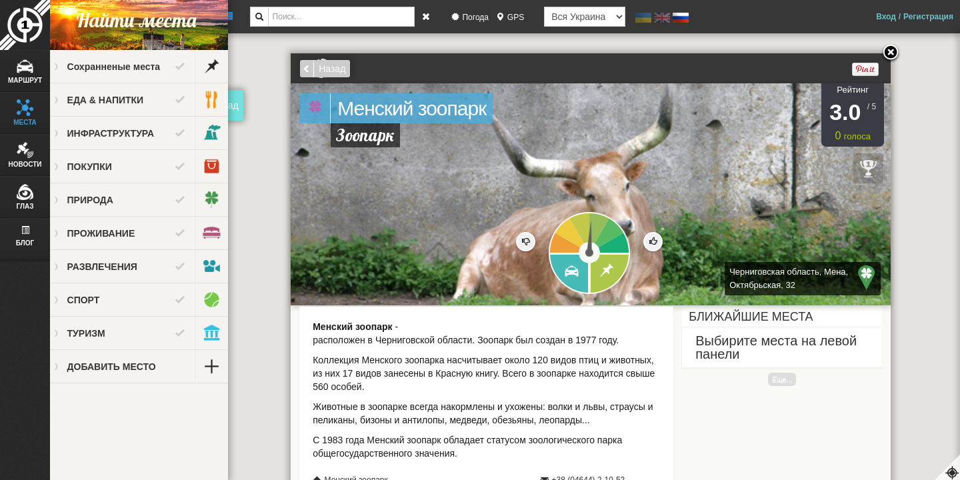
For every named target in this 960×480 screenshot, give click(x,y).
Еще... (788, 379)
